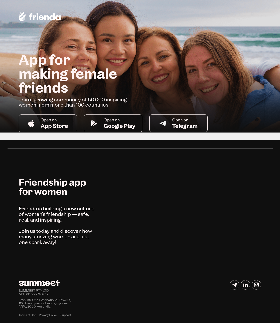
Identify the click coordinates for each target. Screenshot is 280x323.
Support (65, 315)
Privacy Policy (48, 315)
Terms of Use (27, 315)
